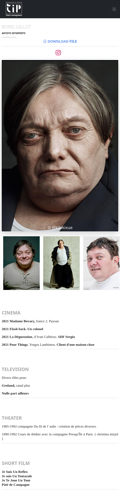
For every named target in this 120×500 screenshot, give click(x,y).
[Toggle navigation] (114, 9)
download (60, 41)
